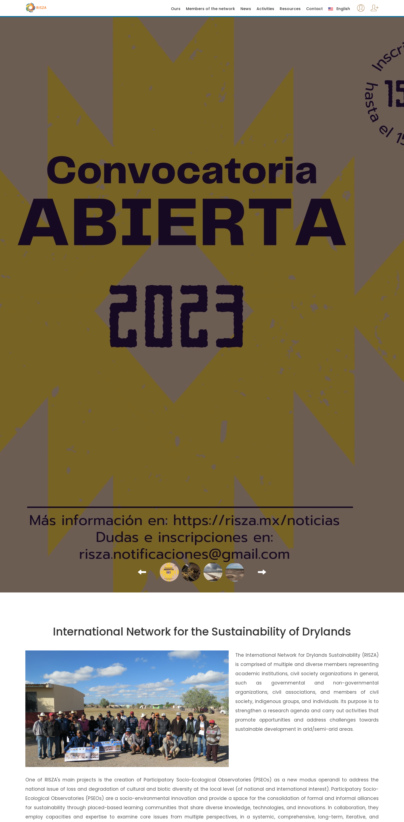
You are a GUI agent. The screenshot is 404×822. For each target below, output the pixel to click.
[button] (142, 572)
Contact (314, 8)
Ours (175, 8)
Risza (47, 8)
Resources (290, 8)
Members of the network (210, 8)
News (245, 8)
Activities (265, 8)
